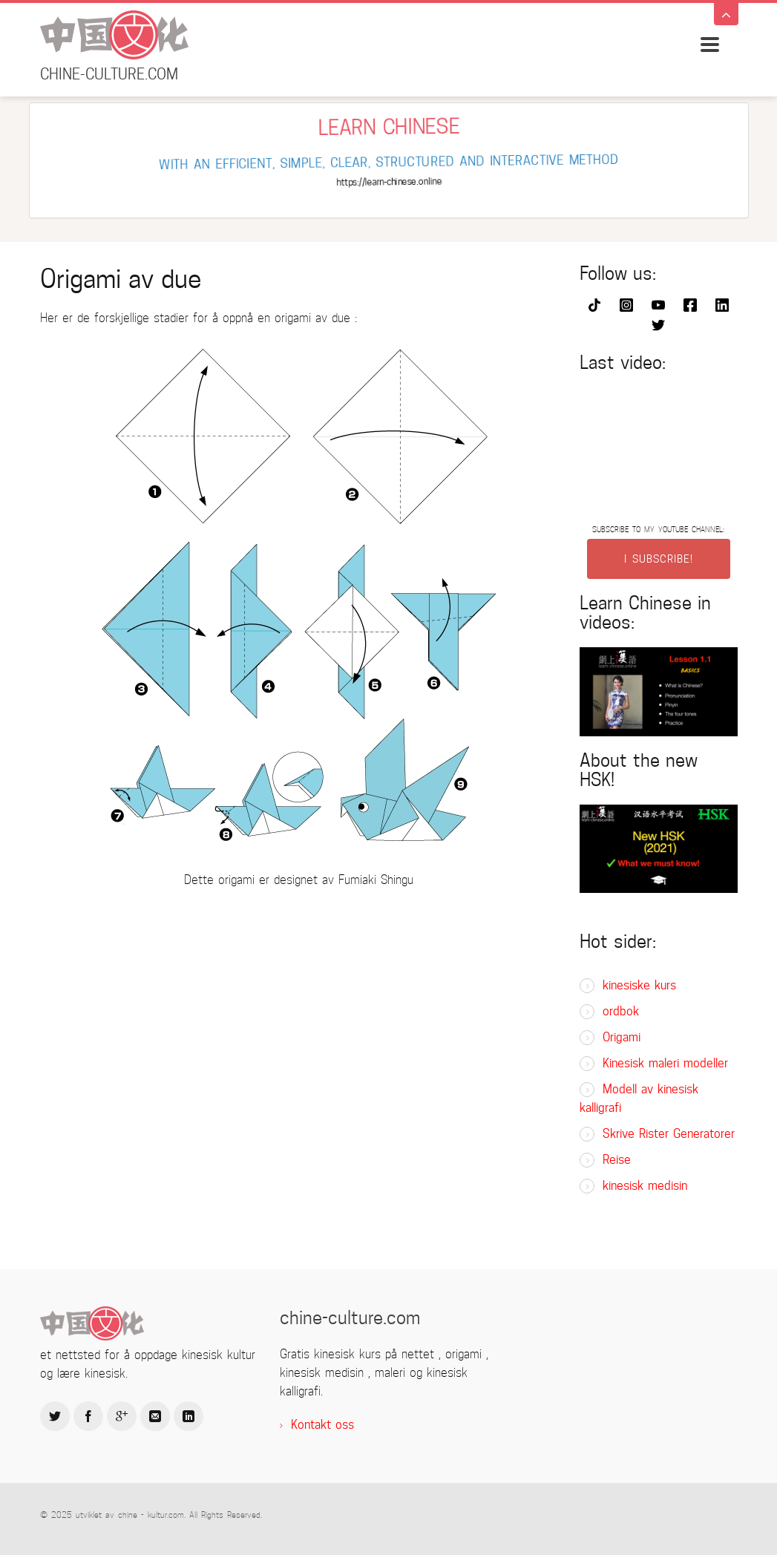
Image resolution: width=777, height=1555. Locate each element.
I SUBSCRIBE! (658, 559)
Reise (617, 1160)
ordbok (621, 1011)
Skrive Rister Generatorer (669, 1134)
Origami (621, 1037)
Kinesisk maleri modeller (665, 1063)
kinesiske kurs (639, 985)
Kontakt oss (322, 1425)
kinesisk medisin (645, 1186)
